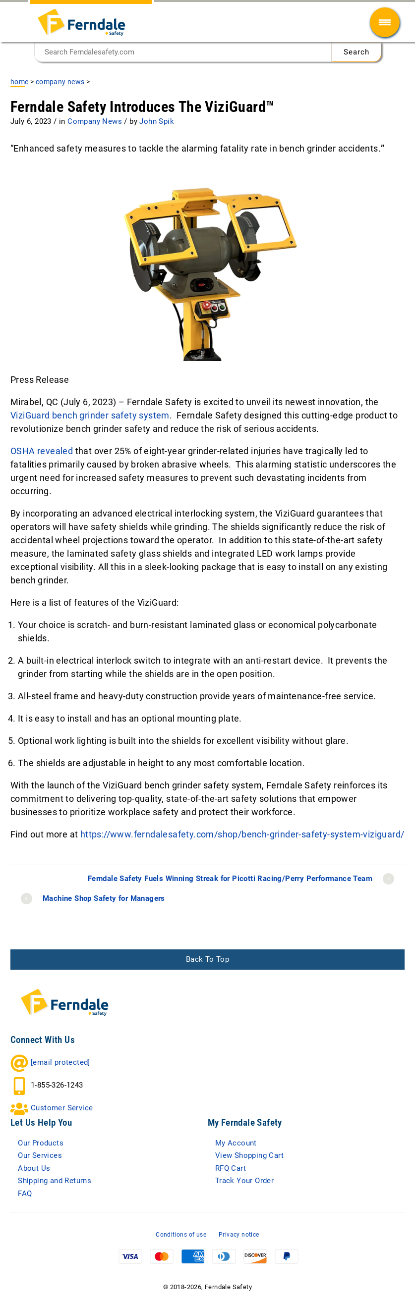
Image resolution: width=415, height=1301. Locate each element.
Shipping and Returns (54, 1180)
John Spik (156, 121)
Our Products (40, 1143)
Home (19, 82)
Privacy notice (239, 1234)
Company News (60, 82)
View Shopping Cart (249, 1155)
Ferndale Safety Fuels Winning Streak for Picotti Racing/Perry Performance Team (230, 878)
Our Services (40, 1155)
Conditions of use (181, 1234)
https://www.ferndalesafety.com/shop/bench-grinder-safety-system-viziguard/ (242, 834)
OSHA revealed (41, 451)
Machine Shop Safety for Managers (104, 898)
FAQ (25, 1193)
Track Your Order (244, 1180)
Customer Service (62, 1107)
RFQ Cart (230, 1168)
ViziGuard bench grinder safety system (90, 415)
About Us (34, 1168)
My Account (236, 1143)
